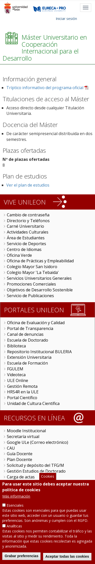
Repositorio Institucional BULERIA (39, 351)
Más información (16, 498)
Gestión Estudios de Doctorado (36, 471)
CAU (11, 448)
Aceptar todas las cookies (67, 559)
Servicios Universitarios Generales (39, 278)
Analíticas (14, 528)
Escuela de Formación (27, 363)
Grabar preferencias (21, 558)
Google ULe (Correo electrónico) (37, 442)
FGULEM (15, 369)
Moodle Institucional (26, 430)
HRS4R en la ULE (23, 392)
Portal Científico (22, 397)
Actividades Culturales (27, 232)
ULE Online (17, 380)
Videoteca (16, 374)
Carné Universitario (25, 226)
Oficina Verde (19, 255)
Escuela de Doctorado (27, 340)
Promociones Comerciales (31, 284)
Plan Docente (19, 459)
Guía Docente (19, 453)
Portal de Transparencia (30, 328)
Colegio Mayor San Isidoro (32, 266)
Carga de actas (21, 477)
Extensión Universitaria (29, 357)
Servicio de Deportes (26, 243)
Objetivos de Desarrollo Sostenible (40, 290)
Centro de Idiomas (24, 249)
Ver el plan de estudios (27, 185)
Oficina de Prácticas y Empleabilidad (40, 261)
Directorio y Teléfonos (28, 220)
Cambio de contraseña (28, 215)
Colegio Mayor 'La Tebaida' (33, 272)
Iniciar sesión (66, 18)
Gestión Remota (22, 386)
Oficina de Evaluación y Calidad (36, 322)
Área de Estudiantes (26, 238)
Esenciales (15, 507)
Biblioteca (16, 346)
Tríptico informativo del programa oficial (44, 87)
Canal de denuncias (25, 334)
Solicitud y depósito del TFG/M (35, 465)
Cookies (47, 479)
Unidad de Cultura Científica (33, 403)
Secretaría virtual (23, 436)
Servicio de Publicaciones (30, 295)
